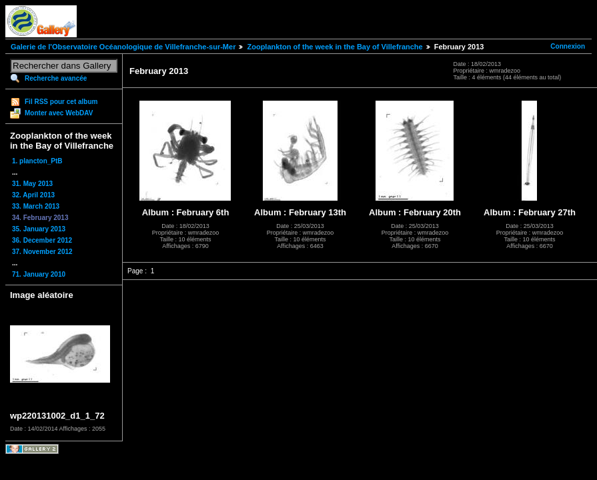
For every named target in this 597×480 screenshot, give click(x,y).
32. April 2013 (33, 195)
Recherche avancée (56, 78)
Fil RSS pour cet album (61, 101)
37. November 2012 (42, 251)
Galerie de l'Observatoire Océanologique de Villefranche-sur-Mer (123, 47)
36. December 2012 (42, 240)
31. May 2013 (32, 183)
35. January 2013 (38, 229)
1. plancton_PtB (37, 161)
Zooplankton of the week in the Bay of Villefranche (334, 47)
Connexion (567, 46)
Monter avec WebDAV (59, 113)
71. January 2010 (38, 274)
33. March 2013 (35, 206)
